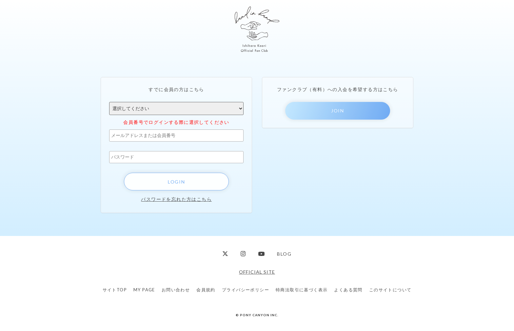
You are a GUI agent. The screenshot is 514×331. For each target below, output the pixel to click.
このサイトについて (390, 289)
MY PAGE (144, 289)
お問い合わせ (176, 289)
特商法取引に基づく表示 (301, 289)
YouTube (261, 254)
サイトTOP (115, 289)
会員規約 (205, 289)
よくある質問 (348, 289)
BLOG (284, 254)
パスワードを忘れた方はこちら (176, 199)
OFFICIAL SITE (257, 272)
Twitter (225, 254)
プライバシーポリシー (245, 289)
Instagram (243, 254)
